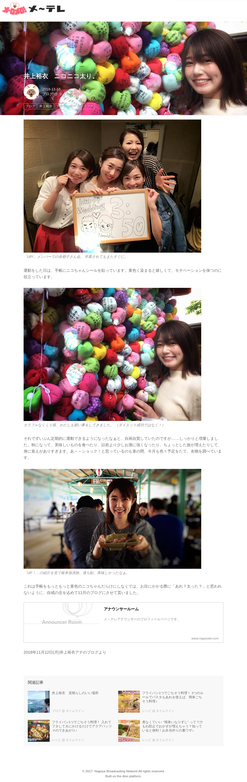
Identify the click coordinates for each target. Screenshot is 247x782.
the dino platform (129, 776)
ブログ (47, 94)
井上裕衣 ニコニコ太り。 (61, 76)
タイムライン (69, 94)
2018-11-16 (51, 89)
